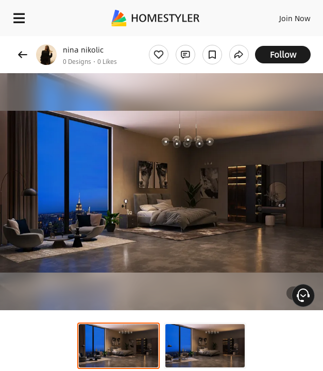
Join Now (295, 18)
